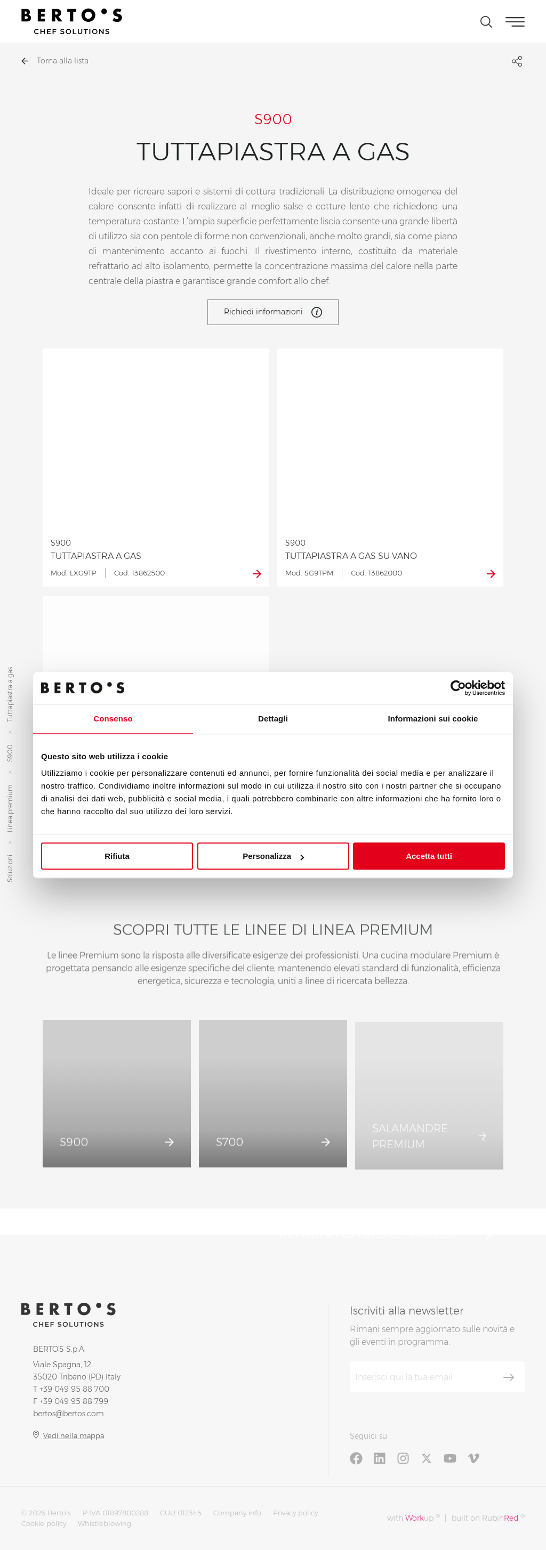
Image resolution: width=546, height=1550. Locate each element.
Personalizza (273, 856)
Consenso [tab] (112, 718)
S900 (10, 753)
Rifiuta (117, 856)
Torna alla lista (55, 61)
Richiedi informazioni (273, 312)
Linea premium (10, 809)
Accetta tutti (429, 856)
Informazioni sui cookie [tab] (433, 718)
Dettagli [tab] (273, 718)
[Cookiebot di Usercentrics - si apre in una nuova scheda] (458, 688)
